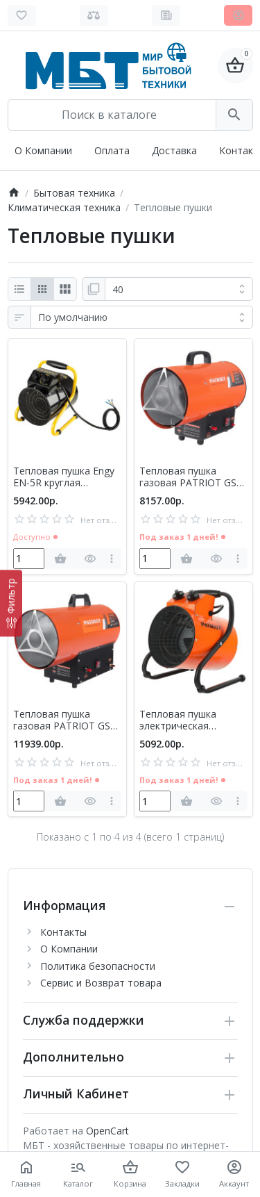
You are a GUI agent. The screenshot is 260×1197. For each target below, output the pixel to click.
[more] (112, 558)
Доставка (174, 150)
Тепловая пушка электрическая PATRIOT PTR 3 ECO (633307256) (186, 720)
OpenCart (107, 1130)
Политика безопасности (97, 966)
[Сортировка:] (142, 317)
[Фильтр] (11, 603)
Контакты (63, 932)
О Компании (43, 150)
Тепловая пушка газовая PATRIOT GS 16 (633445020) (187, 477)
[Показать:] (179, 289)
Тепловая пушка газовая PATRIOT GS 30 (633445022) (61, 720)
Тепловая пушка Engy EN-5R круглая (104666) (63, 477)
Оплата (112, 150)
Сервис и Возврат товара (101, 982)
